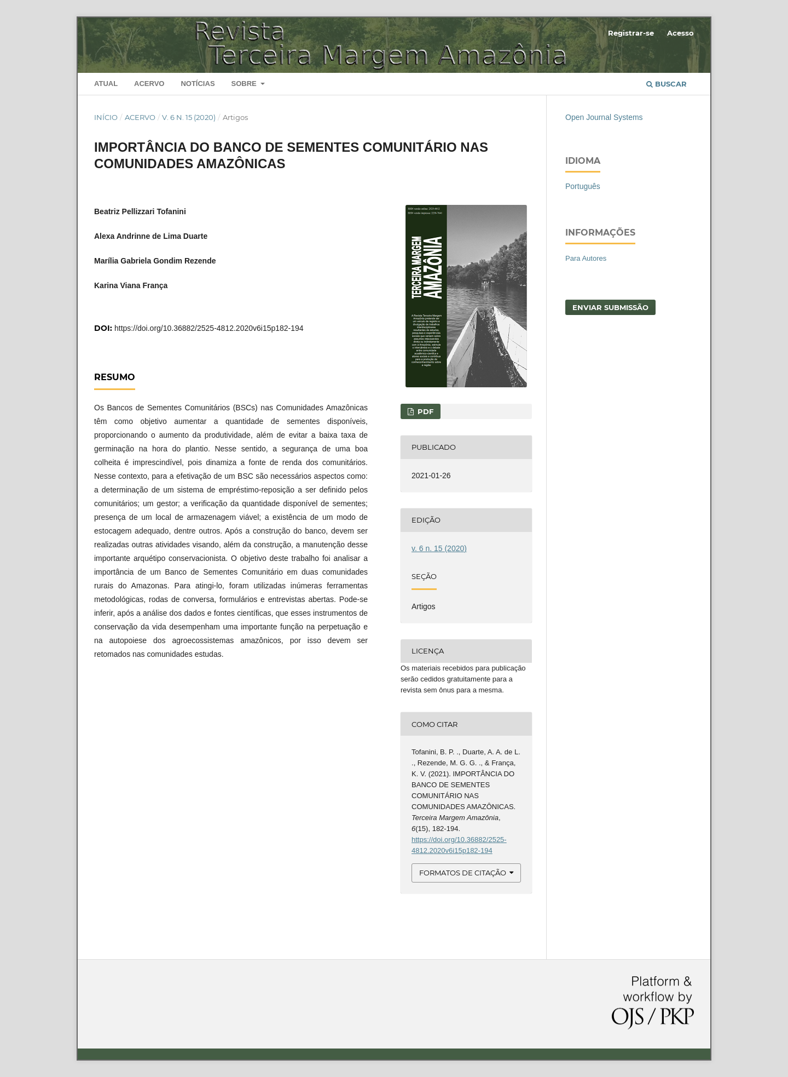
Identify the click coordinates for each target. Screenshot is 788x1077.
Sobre (244, 83)
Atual (106, 83)
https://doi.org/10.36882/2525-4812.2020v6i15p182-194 (209, 328)
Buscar (666, 83)
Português (582, 186)
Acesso (680, 32)
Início (106, 117)
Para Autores (585, 258)
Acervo (149, 83)
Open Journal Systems (604, 117)
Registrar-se (631, 32)
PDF (424, 411)
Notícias (198, 83)
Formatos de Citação (462, 872)
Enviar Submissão (610, 307)
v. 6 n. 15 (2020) (189, 117)
